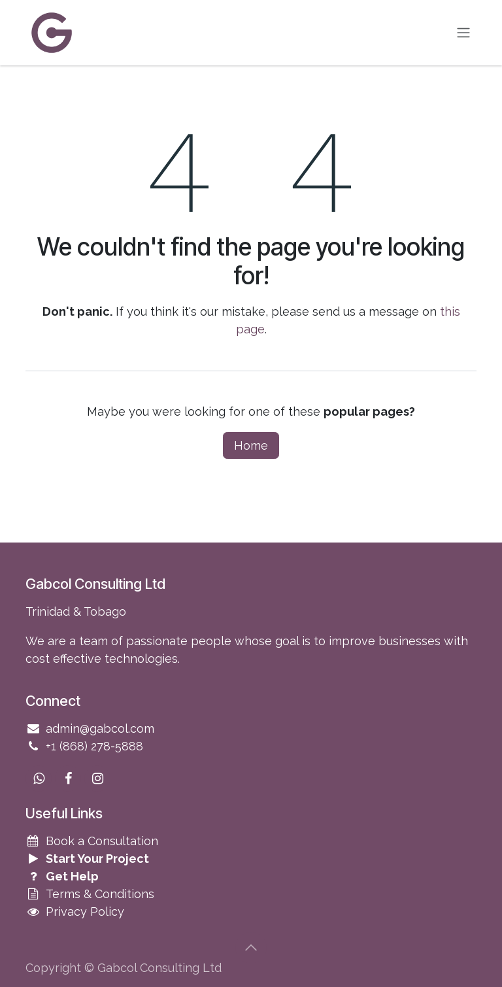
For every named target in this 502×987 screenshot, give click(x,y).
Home (251, 445)
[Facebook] (68, 778)
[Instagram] (97, 778)
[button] (251, 947)
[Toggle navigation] (463, 33)
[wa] (38, 778)
